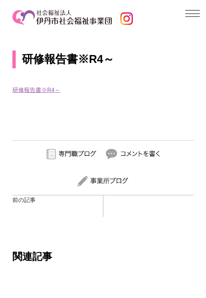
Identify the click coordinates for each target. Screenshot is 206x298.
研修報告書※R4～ (36, 90)
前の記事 (24, 200)
